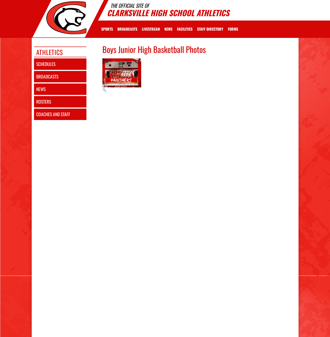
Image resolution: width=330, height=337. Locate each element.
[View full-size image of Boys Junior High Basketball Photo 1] (121, 75)
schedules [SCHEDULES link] (45, 64)
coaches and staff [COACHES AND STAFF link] (53, 114)
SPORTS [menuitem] (107, 29)
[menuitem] (127, 29)
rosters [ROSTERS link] (43, 101)
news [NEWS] (41, 89)
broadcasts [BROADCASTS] (47, 76)
